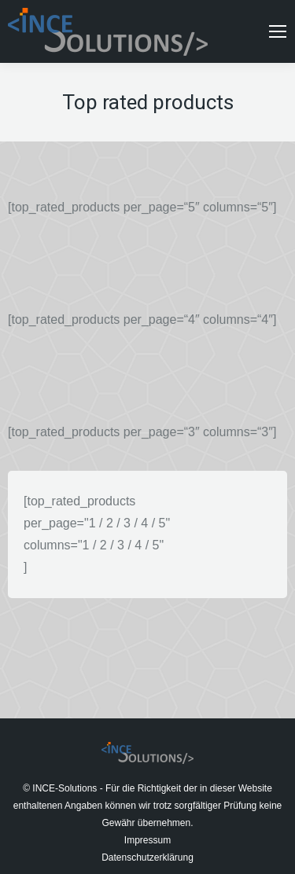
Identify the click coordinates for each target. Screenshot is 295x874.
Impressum (147, 840)
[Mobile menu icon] (277, 31)
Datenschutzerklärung (147, 857)
